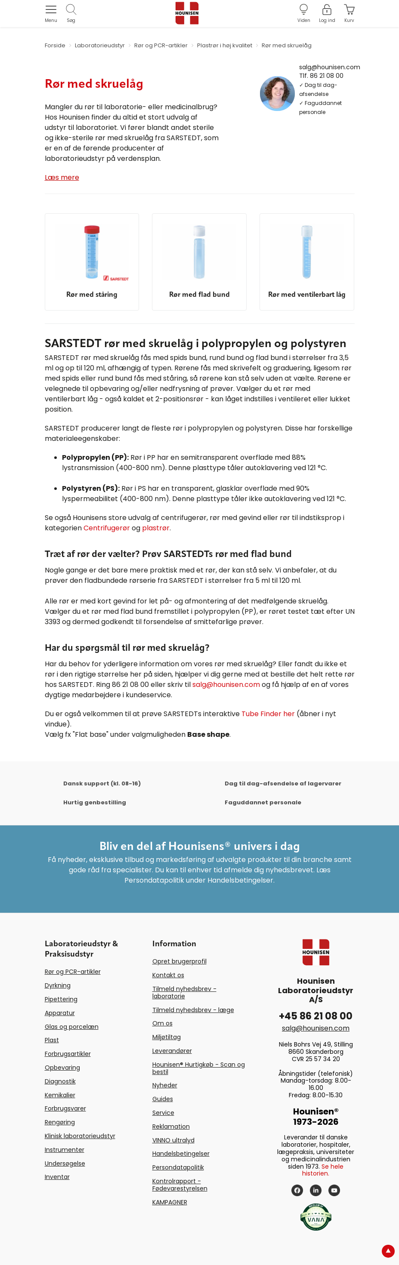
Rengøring (60, 1122)
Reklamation (171, 1126)
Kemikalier (60, 1095)
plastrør (156, 528)
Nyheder (164, 1085)
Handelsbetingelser (181, 1153)
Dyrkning (58, 985)
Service (163, 1112)
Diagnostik (60, 1081)
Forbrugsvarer (65, 1108)
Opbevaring (62, 1067)
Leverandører (172, 1050)
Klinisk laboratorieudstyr (80, 1136)
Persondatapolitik (178, 1167)
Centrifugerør (107, 528)
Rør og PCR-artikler (73, 971)
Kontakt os (168, 975)
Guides (162, 1099)
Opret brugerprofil (179, 961)
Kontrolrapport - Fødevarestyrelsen (179, 1185)
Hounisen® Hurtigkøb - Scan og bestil (198, 1068)
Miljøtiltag (166, 1037)
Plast (52, 1040)
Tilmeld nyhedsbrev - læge (193, 1010)
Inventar (57, 1177)
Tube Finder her (268, 714)
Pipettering (61, 999)
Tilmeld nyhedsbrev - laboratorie (184, 992)
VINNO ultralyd (173, 1140)
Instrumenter (64, 1149)
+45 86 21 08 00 (316, 1016)
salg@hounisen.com (329, 66)
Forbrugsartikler (68, 1054)
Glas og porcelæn (72, 1026)
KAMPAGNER (169, 1202)
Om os (162, 1023)
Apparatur (60, 1013)
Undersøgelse (65, 1163)
